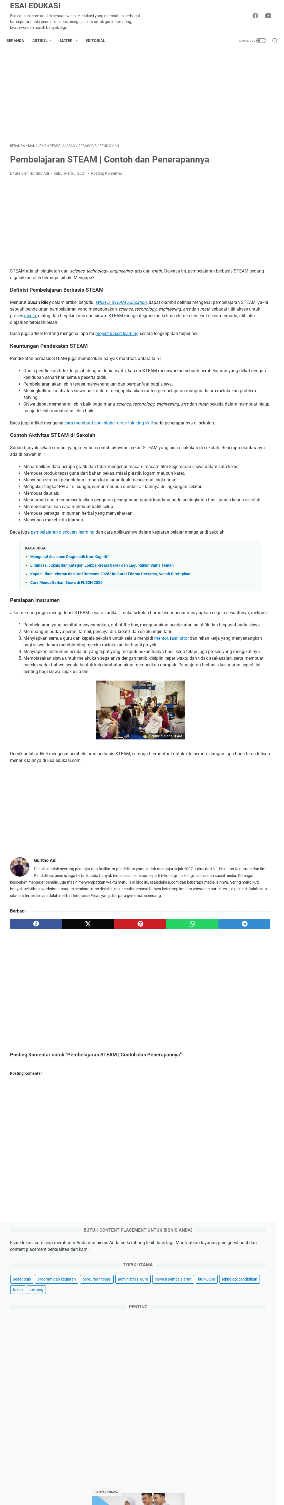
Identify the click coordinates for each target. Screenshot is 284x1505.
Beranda (19, 40)
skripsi (252, 1029)
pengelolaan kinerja (251, 978)
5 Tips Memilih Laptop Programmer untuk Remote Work (238, 1280)
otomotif (219, 1468)
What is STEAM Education (121, 319)
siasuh (214, 1029)
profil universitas (252, 998)
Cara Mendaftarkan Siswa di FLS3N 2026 (66, 671)
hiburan (218, 1411)
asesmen (216, 875)
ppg (212, 988)
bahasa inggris (243, 875)
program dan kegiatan (228, 156)
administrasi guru (224, 176)
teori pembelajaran (225, 1040)
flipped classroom (224, 906)
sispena (233, 1029)
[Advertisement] (98, 98)
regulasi (255, 1009)
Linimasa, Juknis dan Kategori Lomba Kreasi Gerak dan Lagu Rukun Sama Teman (241, 1302)
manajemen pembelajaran (231, 947)
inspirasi (219, 1392)
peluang (216, 207)
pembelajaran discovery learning (62, 602)
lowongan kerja (222, 937)
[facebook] (27, 1060)
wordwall (255, 1040)
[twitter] (63, 1060)
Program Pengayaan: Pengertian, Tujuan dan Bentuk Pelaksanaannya (234, 807)
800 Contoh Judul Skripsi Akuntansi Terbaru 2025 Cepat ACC (235, 608)
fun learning (256, 906)
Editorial (99, 40)
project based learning (117, 357)
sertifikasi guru (245, 1019)
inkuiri (30, 339)
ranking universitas (225, 1009)
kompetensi (244, 926)
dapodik (262, 896)
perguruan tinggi (223, 166)
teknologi (220, 1420)
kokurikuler (218, 926)
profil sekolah (220, 998)
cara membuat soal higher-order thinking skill (108, 459)
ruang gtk (217, 1019)
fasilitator (32, 747)
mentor (161, 740)
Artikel (43, 40)
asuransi (219, 1486)
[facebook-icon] (257, 16)
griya (216, 1458)
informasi (251, 916)
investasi (220, 1496)
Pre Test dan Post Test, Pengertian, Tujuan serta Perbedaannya (234, 648)
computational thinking (229, 896)
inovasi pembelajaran (227, 187)
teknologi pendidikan (226, 197)
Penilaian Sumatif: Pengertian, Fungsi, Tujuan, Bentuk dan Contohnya (237, 721)
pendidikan (218, 978)
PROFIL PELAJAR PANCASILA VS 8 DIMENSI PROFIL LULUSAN (236, 568)
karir (215, 1430)
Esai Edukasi (35, 5)
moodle (241, 957)
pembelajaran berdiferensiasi (233, 968)
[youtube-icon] (270, 16)
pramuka (230, 988)
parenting (220, 1439)
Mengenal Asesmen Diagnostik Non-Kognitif (69, 633)
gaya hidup (222, 1449)
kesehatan (221, 1477)
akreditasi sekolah (224, 865)
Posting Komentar (106, 190)
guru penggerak (222, 916)
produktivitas (255, 988)
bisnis (217, 1383)
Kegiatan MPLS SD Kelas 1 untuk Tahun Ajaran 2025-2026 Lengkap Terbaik (236, 767)
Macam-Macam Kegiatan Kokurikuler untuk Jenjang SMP (236, 461)
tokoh (256, 197)
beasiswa (217, 885)
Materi (70, 40)
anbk (250, 865)
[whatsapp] (133, 1060)
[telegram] (168, 1060)
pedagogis (218, 146)
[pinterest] (98, 1060)
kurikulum (260, 187)
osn (257, 957)
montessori (218, 957)
